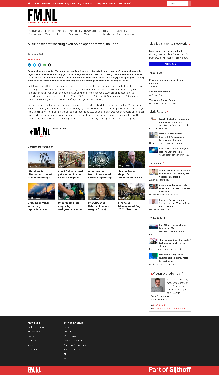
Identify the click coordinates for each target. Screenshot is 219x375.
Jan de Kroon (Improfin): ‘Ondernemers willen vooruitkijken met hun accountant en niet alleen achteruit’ (131, 174)
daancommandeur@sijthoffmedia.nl (170, 308)
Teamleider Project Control (162, 100)
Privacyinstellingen (73, 349)
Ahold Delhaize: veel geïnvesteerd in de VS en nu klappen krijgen (70, 174)
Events (35, 3)
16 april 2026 (94, 198)
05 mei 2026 (124, 166)
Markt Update (157, 111)
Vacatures (58, 3)
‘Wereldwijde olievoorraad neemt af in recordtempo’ (40, 174)
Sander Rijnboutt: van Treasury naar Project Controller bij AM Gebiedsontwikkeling (174, 173)
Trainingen (46, 3)
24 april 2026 (34, 198)
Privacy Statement (73, 340)
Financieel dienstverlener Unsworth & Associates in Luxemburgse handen (171, 137)
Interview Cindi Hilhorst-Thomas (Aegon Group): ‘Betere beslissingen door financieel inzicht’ (100, 206)
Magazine (70, 3)
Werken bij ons (71, 336)
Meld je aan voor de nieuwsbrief (168, 43)
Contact (112, 3)
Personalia (155, 163)
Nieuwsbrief (125, 3)
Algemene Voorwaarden (76, 345)
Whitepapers (101, 3)
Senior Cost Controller (160, 92)
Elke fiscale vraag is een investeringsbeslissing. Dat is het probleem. (173, 257)
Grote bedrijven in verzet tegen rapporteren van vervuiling (39, 206)
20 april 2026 (64, 198)
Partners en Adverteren (39, 327)
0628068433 (159, 305)
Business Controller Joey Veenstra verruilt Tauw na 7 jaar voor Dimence (175, 203)
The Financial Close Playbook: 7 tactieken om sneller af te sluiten (175, 243)
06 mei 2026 (64, 166)
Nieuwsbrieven (35, 331)
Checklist (87, 3)
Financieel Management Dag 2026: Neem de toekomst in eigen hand (129, 206)
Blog (79, 3)
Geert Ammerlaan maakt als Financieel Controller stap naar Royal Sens (174, 188)
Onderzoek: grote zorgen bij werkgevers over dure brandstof (71, 206)
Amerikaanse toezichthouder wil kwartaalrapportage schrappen (100, 174)
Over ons (68, 331)
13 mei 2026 (34, 166)
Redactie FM (34, 59)
